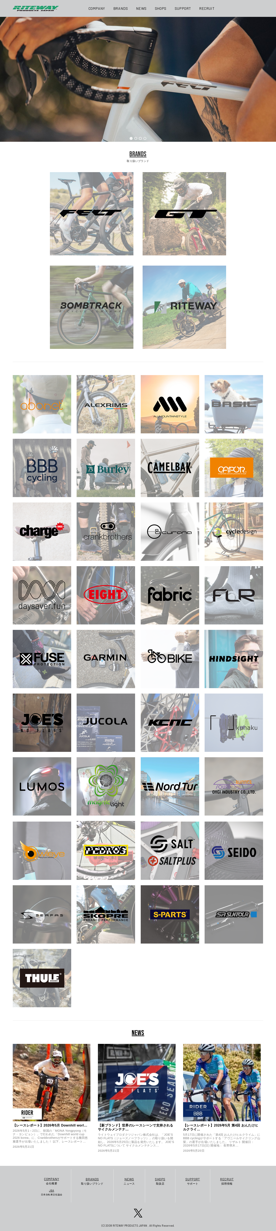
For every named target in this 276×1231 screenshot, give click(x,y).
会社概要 (51, 1180)
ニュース (129, 1181)
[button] (131, 138)
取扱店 (160, 1181)
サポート (192, 1181)
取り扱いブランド (92, 1181)
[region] (138, 79)
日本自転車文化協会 (51, 1192)
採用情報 (227, 1181)
